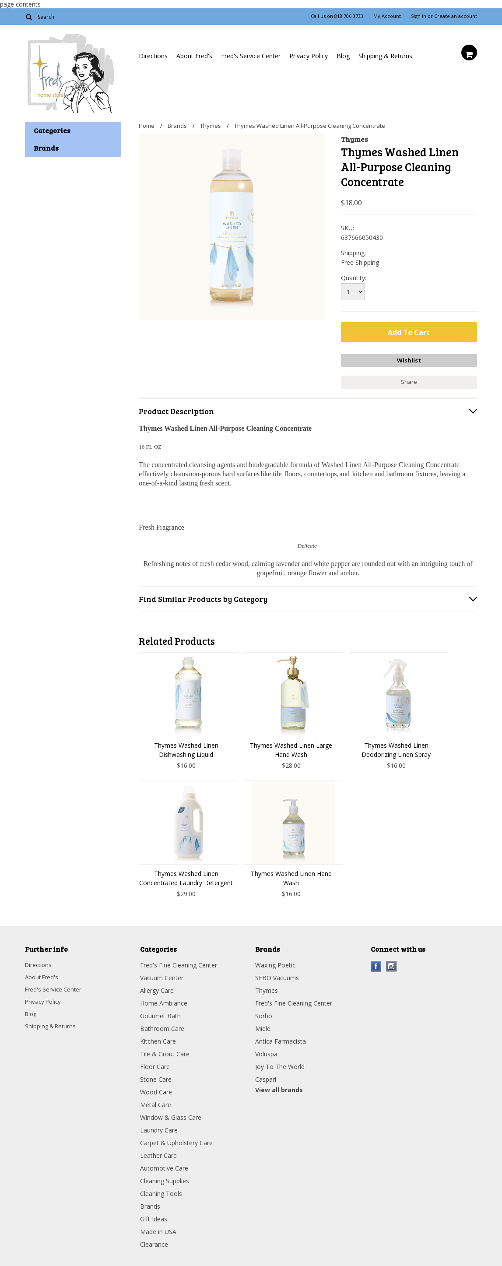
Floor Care (155, 1064)
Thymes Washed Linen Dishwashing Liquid (186, 747)
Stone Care (156, 1077)
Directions (153, 56)
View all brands (279, 1087)
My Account (387, 16)
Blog (343, 56)
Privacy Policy (308, 56)
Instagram (391, 964)
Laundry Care (159, 1128)
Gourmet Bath (160, 1013)
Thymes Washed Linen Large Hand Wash (291, 747)
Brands (177, 126)
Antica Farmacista (280, 1039)
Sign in (418, 16)
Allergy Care (157, 988)
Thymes (210, 126)
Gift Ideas (153, 1217)
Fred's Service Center (251, 56)
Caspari (265, 1077)
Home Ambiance (163, 1001)
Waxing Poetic (275, 963)
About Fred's (194, 56)
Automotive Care (164, 1166)
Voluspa (266, 1052)
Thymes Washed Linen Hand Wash (291, 876)
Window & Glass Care (170, 1115)
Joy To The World (280, 1064)
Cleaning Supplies (164, 1179)
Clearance (154, 1242)
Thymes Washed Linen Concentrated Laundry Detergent (186, 876)
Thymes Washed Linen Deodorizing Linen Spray (396, 747)
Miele (262, 1026)
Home (146, 126)
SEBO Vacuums (277, 975)
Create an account (455, 16)
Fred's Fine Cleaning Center (178, 963)
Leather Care (158, 1153)
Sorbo (263, 1013)
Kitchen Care (158, 1039)
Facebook (376, 964)
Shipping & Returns (385, 56)
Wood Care (156, 1090)
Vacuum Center (161, 975)
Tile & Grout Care (165, 1052)
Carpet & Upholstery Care (176, 1140)
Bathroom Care (162, 1026)
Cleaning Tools (161, 1191)
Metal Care (155, 1102)
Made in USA (158, 1229)
